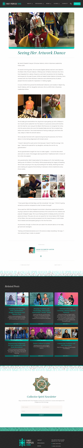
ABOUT (39, 440)
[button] (30, 3)
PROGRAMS (40, 443)
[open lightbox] (29, 106)
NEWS (39, 446)
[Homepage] (26, 442)
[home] (11, 4)
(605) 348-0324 (56, 443)
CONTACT (65, 3)
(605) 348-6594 (56, 446)
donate (77, 3)
